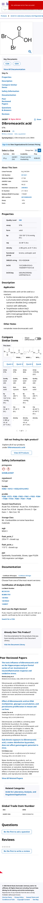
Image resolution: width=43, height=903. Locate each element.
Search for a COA (8, 619)
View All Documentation (14, 69)
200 (20, 220)
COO (17, 63)
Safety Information (10, 91)
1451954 (5, 598)
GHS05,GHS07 (8, 473)
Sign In (5, 144)
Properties (6, 77)
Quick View (11, 364)
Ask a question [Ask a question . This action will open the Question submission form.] (20, 134)
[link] (7, 897)
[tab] (6, 16)
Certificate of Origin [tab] (24, 576)
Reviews (5, 114)
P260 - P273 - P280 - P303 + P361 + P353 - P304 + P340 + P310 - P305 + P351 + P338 (21, 497)
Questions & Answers (6, 108)
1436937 (5, 604)
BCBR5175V (6, 594)
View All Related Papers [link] (12, 778)
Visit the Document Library (14, 644)
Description (7, 81)
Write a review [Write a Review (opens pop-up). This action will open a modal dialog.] (7, 134)
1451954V (5, 601)
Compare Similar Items (9, 86)
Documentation (9, 95)
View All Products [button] (21, 453)
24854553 (24, 188)
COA (7, 63)
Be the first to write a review (18, 851)
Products (4, 16)
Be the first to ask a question (17, 832)
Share (37, 119)
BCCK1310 (5, 591)
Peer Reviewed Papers (6, 101)
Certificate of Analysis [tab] (10, 576)
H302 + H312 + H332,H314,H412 (15, 489)
